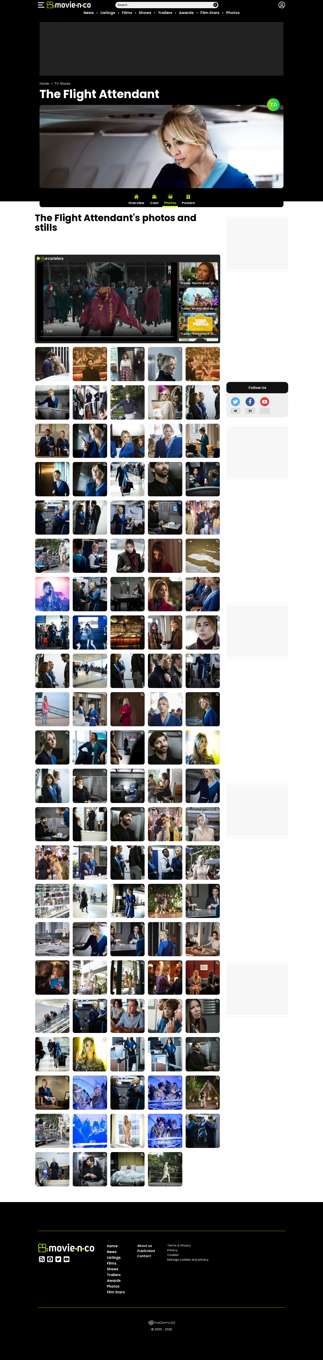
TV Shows (62, 83)
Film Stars (209, 12)
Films (127, 12)
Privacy (172, 1250)
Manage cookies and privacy (187, 1260)
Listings (108, 12)
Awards (186, 12)
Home (44, 83)
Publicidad (146, 1251)
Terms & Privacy (179, 1245)
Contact (144, 1256)
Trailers (165, 12)
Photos (233, 12)
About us (144, 1246)
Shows (145, 12)
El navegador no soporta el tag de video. (107, 301)
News (89, 12)
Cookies (173, 1255)
